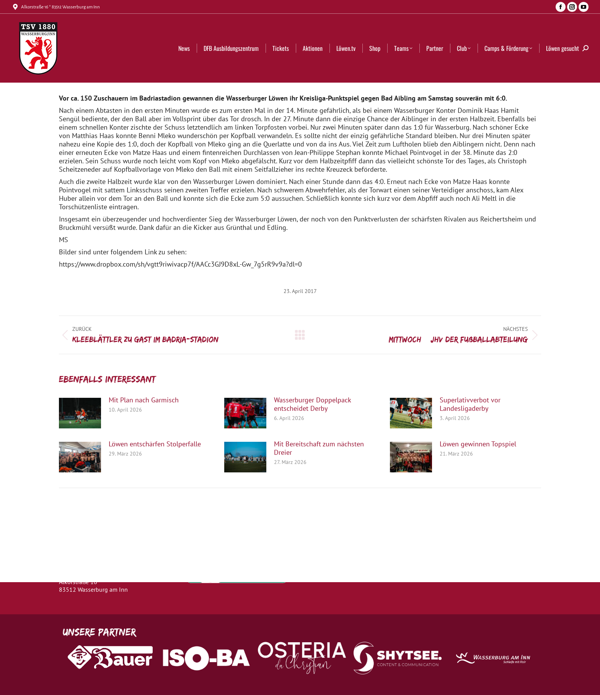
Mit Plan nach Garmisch (144, 400)
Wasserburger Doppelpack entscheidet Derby (312, 404)
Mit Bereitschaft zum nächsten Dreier (319, 448)
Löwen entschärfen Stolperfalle (155, 444)
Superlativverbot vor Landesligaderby (470, 404)
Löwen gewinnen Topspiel (478, 444)
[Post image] (80, 413)
